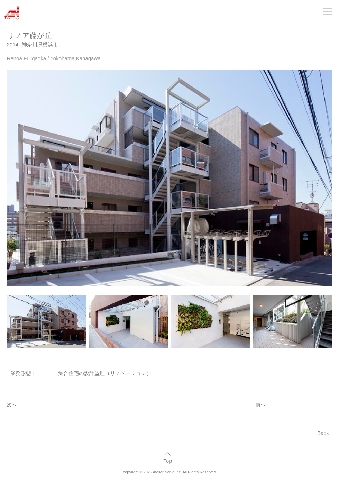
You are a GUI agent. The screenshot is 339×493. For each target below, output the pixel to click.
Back (323, 433)
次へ (11, 404)
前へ (260, 404)
